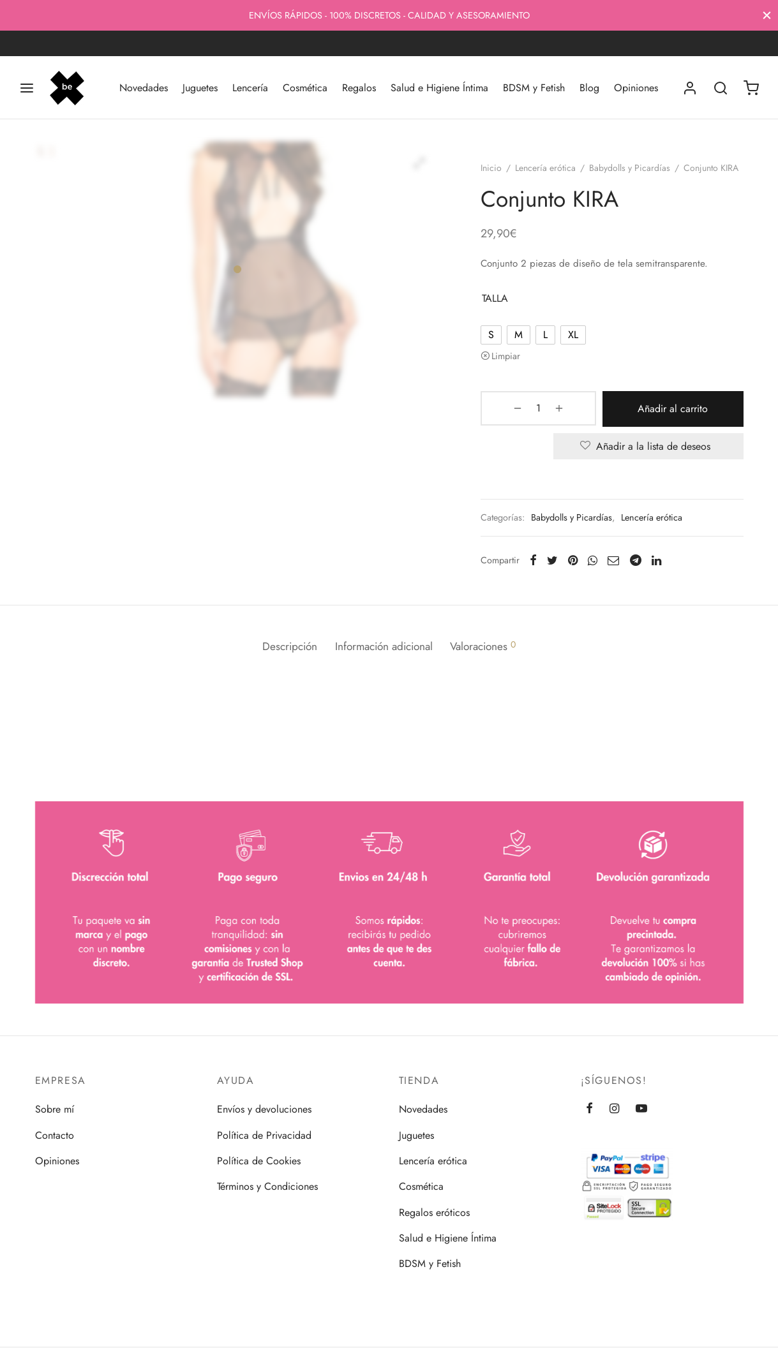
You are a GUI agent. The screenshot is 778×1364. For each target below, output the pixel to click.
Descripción (281, 661)
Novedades (143, 87)
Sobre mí (54, 1109)
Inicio (498, 174)
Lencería (250, 87)
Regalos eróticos (434, 1212)
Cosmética (305, 87)
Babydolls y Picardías (637, 174)
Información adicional (384, 661)
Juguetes (200, 87)
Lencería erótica (553, 174)
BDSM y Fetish (534, 87)
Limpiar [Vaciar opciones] (513, 377)
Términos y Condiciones (267, 1186)
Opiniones (636, 87)
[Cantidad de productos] (521, 429)
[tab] (281, 662)
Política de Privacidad (264, 1135)
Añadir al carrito (652, 429)
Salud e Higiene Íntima (439, 87)
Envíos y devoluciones (264, 1109)
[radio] (498, 356)
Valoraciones (491, 661)
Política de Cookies (259, 1160)
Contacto (54, 1135)
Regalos (359, 87)
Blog (589, 87)
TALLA (503, 320)
